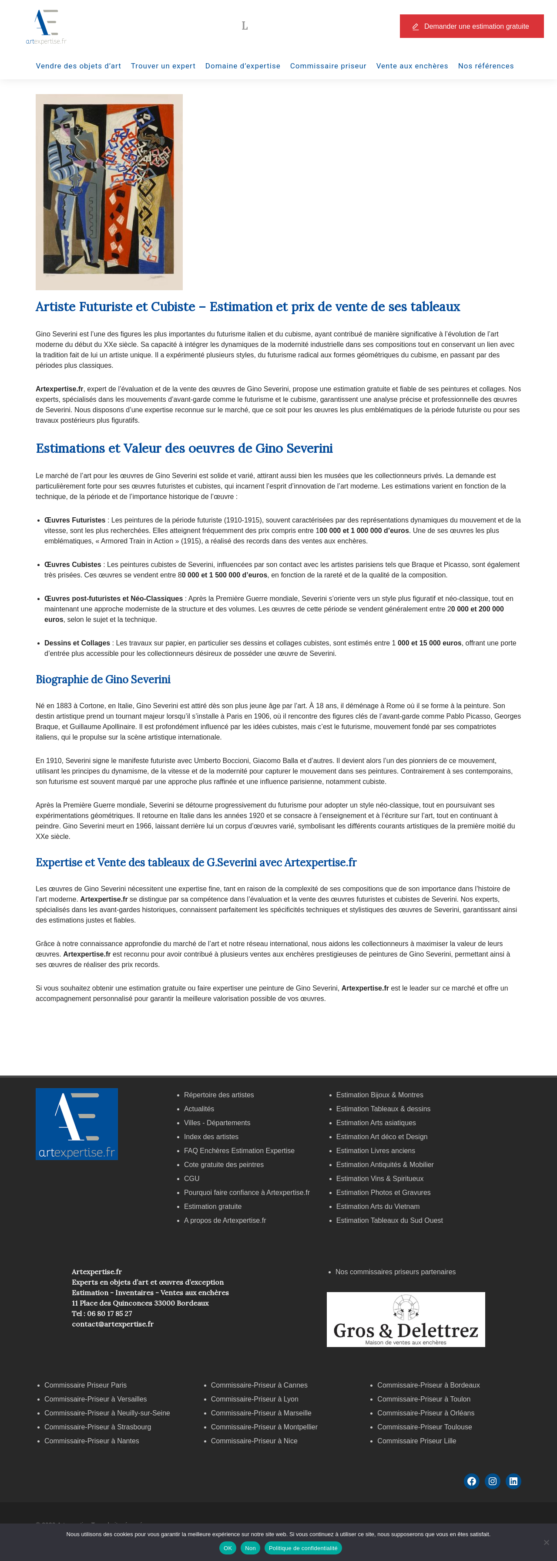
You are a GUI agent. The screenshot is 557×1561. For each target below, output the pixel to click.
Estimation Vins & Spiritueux (380, 1178)
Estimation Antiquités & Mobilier (385, 1164)
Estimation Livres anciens (375, 1150)
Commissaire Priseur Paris (85, 1385)
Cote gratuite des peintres (224, 1164)
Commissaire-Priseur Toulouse (424, 1427)
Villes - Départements (217, 1123)
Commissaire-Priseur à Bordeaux (428, 1385)
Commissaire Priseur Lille (416, 1441)
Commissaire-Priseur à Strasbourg (98, 1427)
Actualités (199, 1109)
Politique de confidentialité (303, 1548)
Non (250, 1548)
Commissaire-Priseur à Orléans (425, 1413)
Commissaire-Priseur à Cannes (260, 1385)
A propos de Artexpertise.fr (225, 1220)
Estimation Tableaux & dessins (383, 1109)
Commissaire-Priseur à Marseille (261, 1413)
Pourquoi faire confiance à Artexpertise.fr (247, 1192)
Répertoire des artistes (219, 1095)
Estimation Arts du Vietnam (378, 1206)
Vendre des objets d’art (78, 65)
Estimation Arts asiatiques (376, 1123)
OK (228, 1548)
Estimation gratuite (213, 1206)
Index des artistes (211, 1136)
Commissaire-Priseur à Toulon (423, 1399)
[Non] (546, 1542)
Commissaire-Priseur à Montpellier (264, 1427)
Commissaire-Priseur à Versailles (95, 1399)
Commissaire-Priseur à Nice (254, 1441)
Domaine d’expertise (243, 65)
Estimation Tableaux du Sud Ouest (389, 1220)
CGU (192, 1178)
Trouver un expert (163, 65)
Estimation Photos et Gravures (383, 1192)
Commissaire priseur (328, 65)
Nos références (486, 65)
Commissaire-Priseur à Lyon (255, 1399)
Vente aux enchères (412, 65)
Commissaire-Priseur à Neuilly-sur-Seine (107, 1413)
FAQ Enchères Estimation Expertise (239, 1150)
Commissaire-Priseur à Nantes (91, 1441)
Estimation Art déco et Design (382, 1136)
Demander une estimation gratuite (476, 26)
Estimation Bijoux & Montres (379, 1095)
